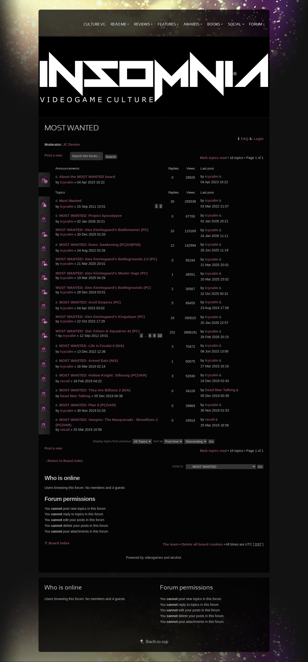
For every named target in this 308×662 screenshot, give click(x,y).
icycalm (66, 182)
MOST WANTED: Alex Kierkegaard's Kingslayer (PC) (100, 317)
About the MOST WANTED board (87, 177)
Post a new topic (56, 156)
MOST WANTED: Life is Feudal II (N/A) (91, 346)
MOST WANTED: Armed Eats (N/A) (88, 360)
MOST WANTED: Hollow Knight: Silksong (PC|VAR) (103, 375)
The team (171, 544)
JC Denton (71, 144)
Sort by (168, 441)
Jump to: (178, 466)
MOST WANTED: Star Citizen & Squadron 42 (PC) (98, 331)
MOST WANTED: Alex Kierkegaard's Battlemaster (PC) (102, 230)
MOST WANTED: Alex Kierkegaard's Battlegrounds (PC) (103, 287)
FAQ (244, 139)
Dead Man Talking (75, 396)
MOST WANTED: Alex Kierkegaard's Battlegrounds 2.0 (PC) (106, 259)
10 (160, 336)
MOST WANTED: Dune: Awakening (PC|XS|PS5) (100, 245)
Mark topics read (213, 158)
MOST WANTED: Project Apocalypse (90, 215)
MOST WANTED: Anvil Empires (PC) (90, 302)
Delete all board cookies (202, 544)
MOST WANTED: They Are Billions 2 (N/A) (94, 390)
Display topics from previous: (122, 441)
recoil (65, 381)
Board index (59, 543)
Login (258, 139)
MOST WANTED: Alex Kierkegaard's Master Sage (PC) (102, 273)
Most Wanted (70, 201)
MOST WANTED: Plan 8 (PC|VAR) (87, 405)
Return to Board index (65, 461)
